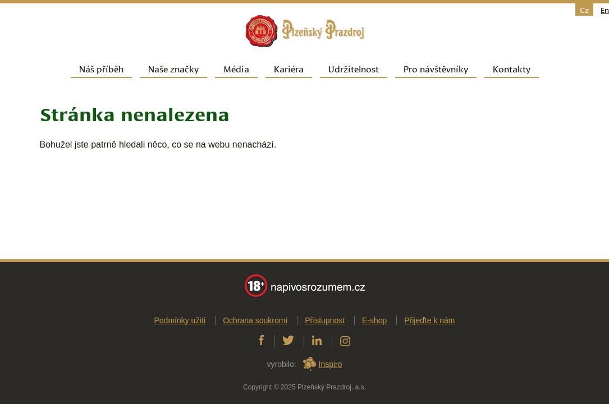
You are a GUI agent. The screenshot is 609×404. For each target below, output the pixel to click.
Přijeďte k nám (429, 324)
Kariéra (289, 68)
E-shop (374, 324)
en (605, 9)
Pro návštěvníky (436, 68)
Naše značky (173, 68)
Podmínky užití (179, 324)
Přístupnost (325, 324)
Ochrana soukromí (255, 324)
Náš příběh (101, 68)
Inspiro (330, 368)
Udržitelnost (353, 68)
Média (236, 68)
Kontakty (511, 68)
